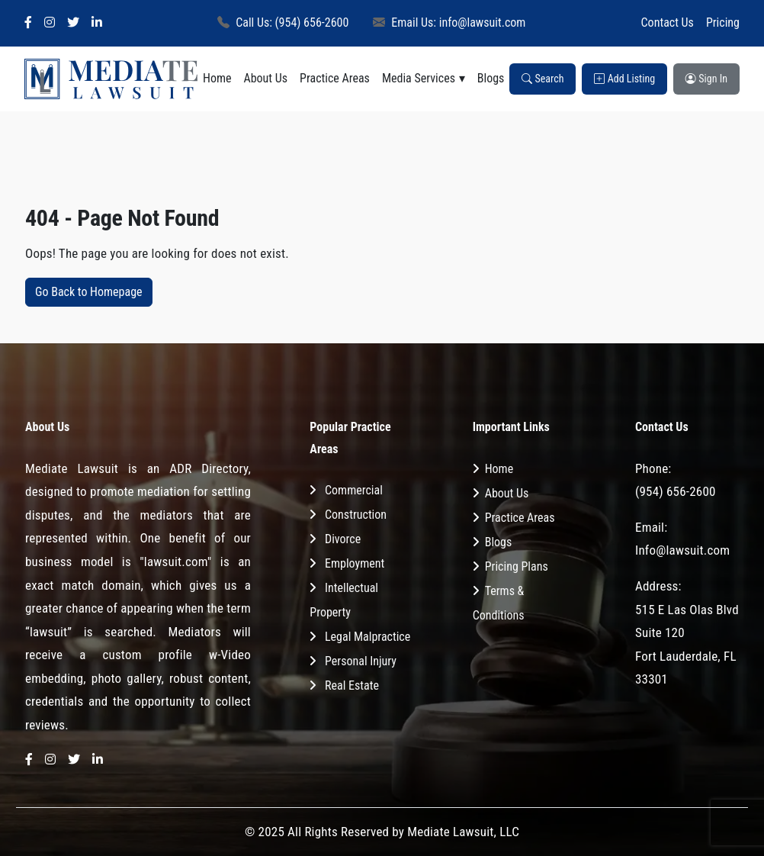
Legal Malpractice (367, 636)
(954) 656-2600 (675, 491)
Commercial (354, 490)
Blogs (491, 78)
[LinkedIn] (96, 23)
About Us (265, 78)
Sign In (706, 78)
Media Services (418, 78)
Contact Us (667, 22)
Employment (354, 563)
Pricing (723, 22)
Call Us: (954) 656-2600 (282, 22)
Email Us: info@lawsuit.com (449, 22)
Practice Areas (335, 78)
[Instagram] (49, 23)
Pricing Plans (516, 566)
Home (217, 78)
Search (542, 78)
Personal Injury (360, 661)
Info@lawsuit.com (682, 550)
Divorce (343, 539)
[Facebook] (28, 23)
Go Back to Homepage (89, 292)
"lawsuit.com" (175, 561)
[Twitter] (73, 23)
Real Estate (352, 685)
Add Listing (624, 78)
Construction (356, 514)
